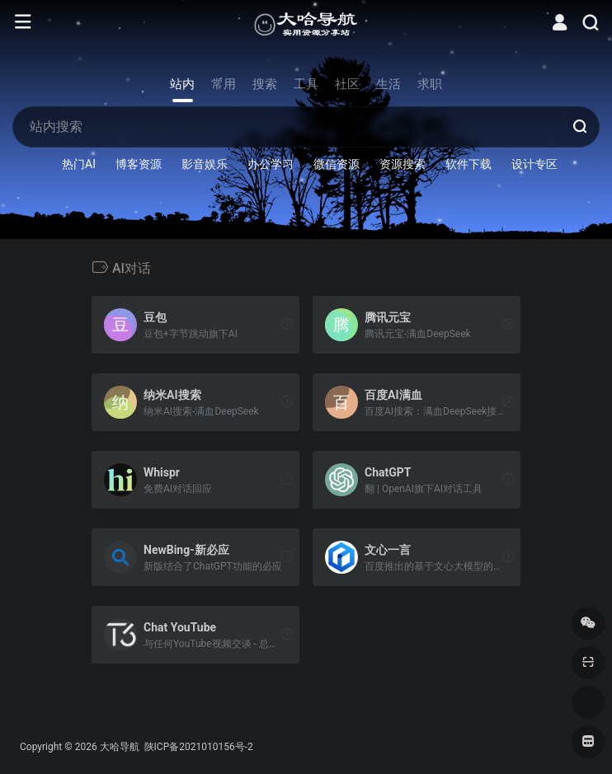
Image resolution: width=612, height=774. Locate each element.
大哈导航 (119, 747)
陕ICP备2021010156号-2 (197, 747)
